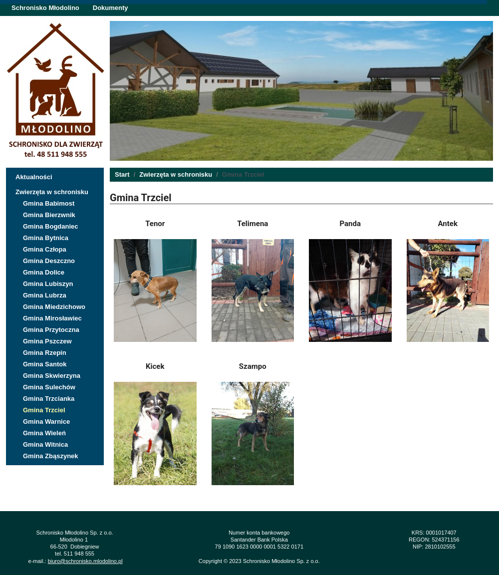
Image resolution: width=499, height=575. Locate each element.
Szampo (252, 366)
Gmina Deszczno (49, 261)
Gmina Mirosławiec (52, 318)
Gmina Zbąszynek (50, 456)
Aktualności (33, 177)
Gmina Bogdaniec (50, 226)
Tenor (155, 223)
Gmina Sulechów (49, 387)
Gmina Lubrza (44, 295)
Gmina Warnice (46, 421)
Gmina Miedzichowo (54, 306)
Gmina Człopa (44, 249)
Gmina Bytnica (45, 238)
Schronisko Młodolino (45, 7)
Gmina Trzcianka (48, 398)
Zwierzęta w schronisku (51, 192)
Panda (350, 223)
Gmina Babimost (48, 203)
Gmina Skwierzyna (51, 375)
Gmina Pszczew (47, 341)
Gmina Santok (44, 364)
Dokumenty (110, 7)
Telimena (252, 223)
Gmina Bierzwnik (49, 215)
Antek (448, 223)
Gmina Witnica (45, 444)
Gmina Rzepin (44, 352)
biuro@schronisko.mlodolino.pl (85, 561)
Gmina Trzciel (44, 410)
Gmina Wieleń (44, 433)
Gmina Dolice (43, 272)
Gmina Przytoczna (51, 329)
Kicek (155, 366)
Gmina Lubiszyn (48, 284)
